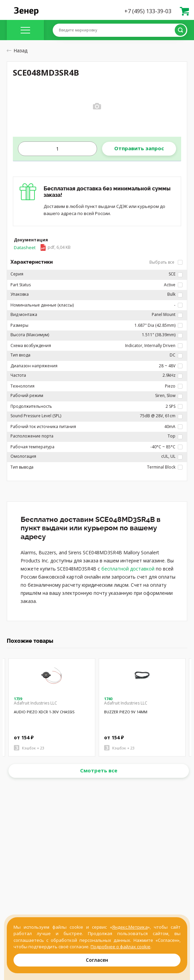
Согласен (97, 960)
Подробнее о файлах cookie (120, 947)
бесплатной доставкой (127, 568)
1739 (18, 698)
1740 (108, 698)
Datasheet (42, 247)
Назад (17, 50)
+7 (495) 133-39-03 (147, 11)
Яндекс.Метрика (130, 927)
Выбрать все (166, 262)
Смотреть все (98, 770)
